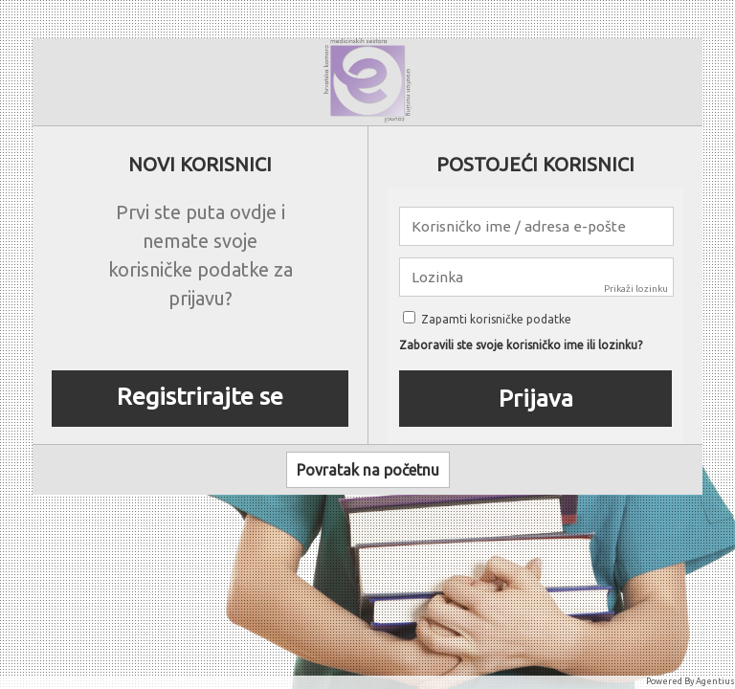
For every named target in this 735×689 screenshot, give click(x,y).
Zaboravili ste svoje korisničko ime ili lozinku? (520, 345)
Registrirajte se (200, 396)
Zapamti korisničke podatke (487, 319)
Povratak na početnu (368, 469)
